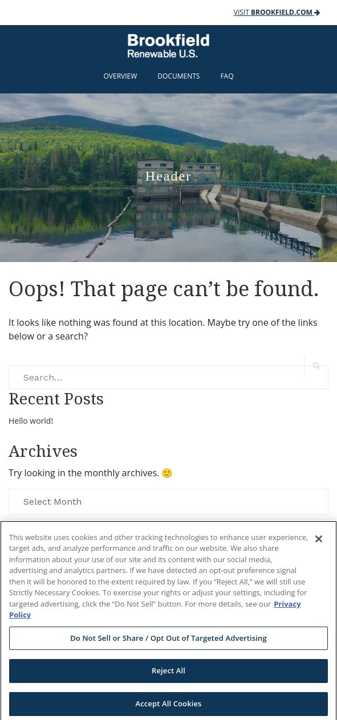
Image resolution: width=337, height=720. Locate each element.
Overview (120, 76)
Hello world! (31, 420)
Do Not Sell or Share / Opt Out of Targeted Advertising (168, 642)
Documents (178, 76)
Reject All (168, 674)
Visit (277, 12)
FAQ (226, 76)
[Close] (318, 542)
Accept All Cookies (168, 707)
